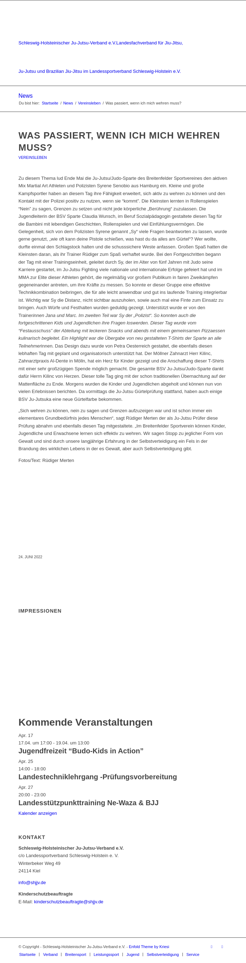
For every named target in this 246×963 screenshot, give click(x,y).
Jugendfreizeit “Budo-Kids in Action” (81, 751)
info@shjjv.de (32, 882)
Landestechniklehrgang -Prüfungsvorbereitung (97, 777)
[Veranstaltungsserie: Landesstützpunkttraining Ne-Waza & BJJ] (49, 794)
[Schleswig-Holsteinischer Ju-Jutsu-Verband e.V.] (102, 43)
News (25, 96)
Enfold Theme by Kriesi (149, 947)
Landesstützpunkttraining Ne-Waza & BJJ (88, 803)
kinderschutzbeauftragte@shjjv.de (68, 901)
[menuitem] (27, 954)
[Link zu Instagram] (222, 946)
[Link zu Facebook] (211, 946)
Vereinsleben (32, 158)
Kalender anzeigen (37, 813)
